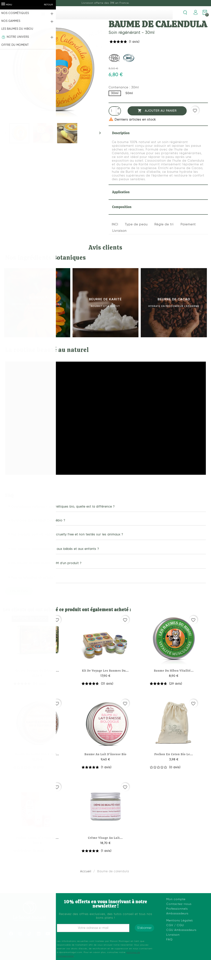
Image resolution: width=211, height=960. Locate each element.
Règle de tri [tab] (163, 224)
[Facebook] (11, 934)
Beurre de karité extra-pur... (37, 754)
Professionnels (177, 908)
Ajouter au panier (157, 111)
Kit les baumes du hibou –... (37, 670)
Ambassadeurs (177, 913)
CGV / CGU (175, 925)
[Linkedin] (39, 934)
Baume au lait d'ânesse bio (105, 754)
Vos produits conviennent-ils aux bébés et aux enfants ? (55, 549)
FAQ (169, 939)
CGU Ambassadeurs (181, 930)
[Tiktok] (29, 934)
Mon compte (175, 899)
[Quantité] (112, 111)
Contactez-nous (178, 904)
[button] (105, 507)
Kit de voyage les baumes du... (105, 670)
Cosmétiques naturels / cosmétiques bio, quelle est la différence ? (63, 506)
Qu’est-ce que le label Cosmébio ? (38, 520)
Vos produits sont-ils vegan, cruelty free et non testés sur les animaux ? (67, 534)
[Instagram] (20, 934)
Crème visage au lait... (105, 838)
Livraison (173, 934)
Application (121, 192)
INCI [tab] (115, 224)
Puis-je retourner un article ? (33, 577)
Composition (121, 207)
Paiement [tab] (188, 224)
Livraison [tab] (119, 230)
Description (121, 133)
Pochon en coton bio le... (173, 754)
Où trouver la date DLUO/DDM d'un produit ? (46, 563)
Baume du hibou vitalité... (174, 670)
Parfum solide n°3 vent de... (37, 838)
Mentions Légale (178, 920)
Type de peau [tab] (136, 224)
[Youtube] (48, 934)
